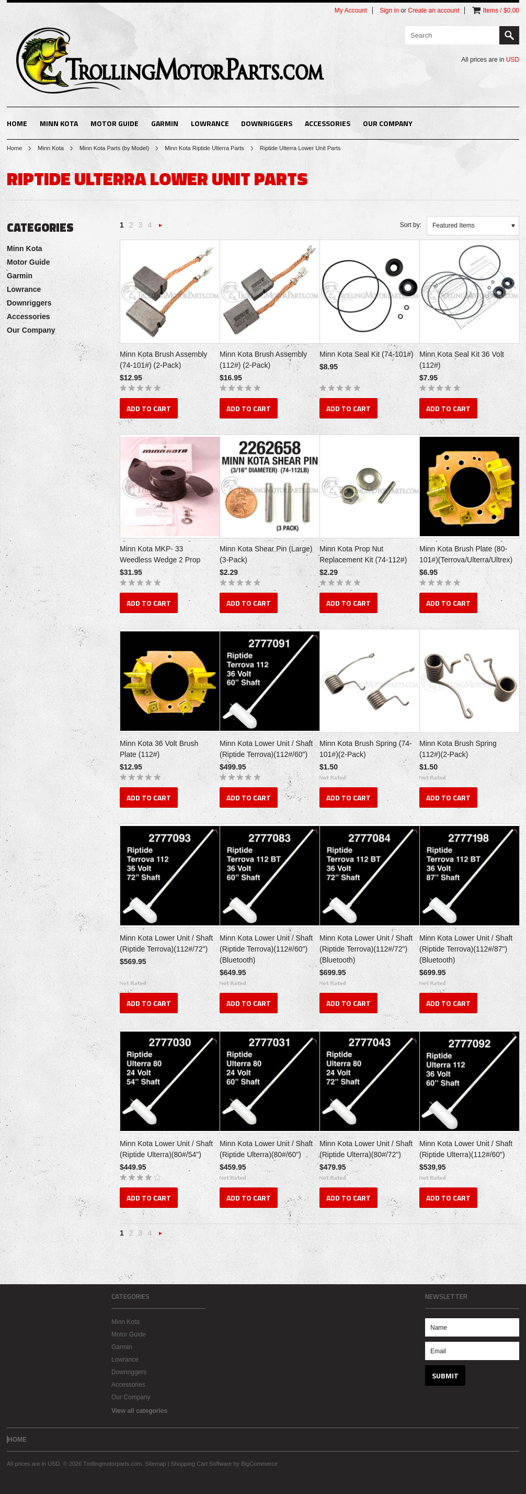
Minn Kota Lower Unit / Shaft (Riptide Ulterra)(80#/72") (366, 1149)
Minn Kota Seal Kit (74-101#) (366, 354)
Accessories (327, 123)
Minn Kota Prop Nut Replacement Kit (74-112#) (363, 554)
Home (14, 148)
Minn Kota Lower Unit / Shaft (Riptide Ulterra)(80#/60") (266, 1149)
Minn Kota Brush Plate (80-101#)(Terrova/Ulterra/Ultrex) (465, 554)
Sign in (389, 10)
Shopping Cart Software (201, 1464)
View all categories (139, 1410)
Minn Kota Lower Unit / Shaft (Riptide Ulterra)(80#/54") (166, 1149)
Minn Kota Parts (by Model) (114, 148)
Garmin (164, 123)
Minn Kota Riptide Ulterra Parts (204, 148)
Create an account (433, 10)
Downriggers (266, 123)
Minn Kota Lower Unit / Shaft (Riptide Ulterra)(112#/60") (465, 1149)
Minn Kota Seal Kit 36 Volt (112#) (461, 359)
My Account (351, 10)
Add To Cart (149, 408)
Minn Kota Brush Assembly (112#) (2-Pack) (263, 359)
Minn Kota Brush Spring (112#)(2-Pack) (458, 749)
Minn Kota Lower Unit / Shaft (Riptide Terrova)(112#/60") (266, 749)
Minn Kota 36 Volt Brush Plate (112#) (159, 749)
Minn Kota (59, 123)
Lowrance (210, 123)
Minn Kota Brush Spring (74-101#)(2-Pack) (365, 749)
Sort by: (410, 225)
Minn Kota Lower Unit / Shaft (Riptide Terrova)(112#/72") (166, 943)
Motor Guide (114, 123)
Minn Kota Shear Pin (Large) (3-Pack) (266, 554)
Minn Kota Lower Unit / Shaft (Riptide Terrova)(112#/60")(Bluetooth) (266, 949)
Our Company (388, 123)
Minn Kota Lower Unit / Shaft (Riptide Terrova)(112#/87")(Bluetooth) (465, 949)
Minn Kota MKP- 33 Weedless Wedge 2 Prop (160, 554)
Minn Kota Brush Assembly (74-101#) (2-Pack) (163, 359)
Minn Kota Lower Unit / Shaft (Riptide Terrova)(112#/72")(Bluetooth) (366, 949)
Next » (160, 228)
